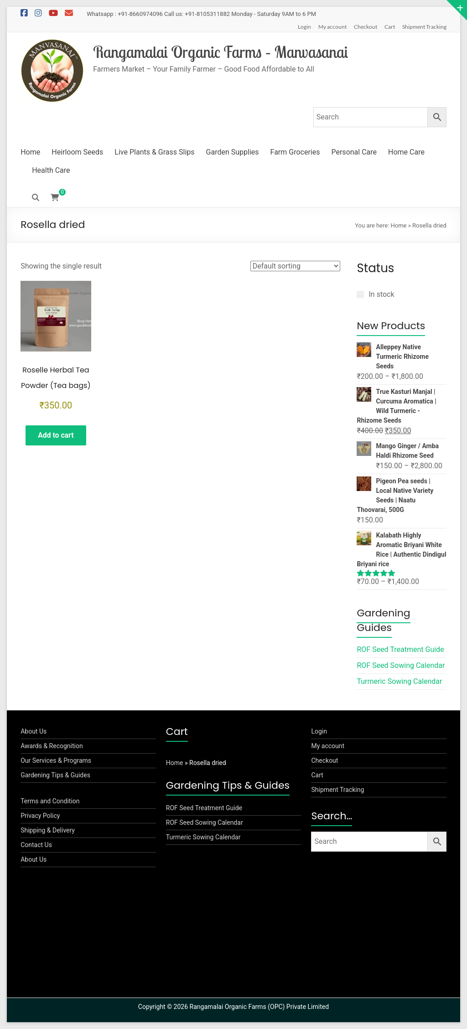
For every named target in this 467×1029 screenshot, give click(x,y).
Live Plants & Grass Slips (154, 152)
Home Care (406, 152)
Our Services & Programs (56, 760)
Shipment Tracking (424, 26)
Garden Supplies (232, 152)
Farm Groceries (295, 152)
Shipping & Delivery (48, 830)
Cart (389, 26)
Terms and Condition (50, 801)
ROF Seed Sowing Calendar (401, 665)
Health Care (51, 170)
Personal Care (354, 152)
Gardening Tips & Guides (55, 775)
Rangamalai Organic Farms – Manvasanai (224, 51)
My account (332, 26)
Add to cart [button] (56, 435)
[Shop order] (295, 266)
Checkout (365, 26)
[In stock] (360, 294)
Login (304, 26)
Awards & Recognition (52, 746)
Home (30, 152)
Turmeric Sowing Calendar (399, 681)
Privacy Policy (40, 815)
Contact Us (36, 844)
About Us (34, 731)
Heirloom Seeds (77, 152)
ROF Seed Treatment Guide (400, 649)
